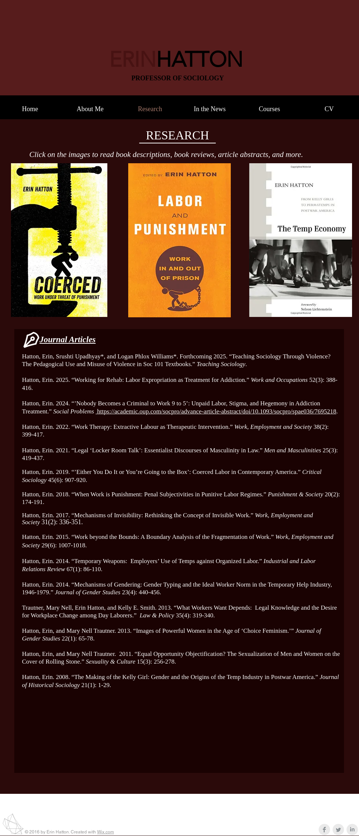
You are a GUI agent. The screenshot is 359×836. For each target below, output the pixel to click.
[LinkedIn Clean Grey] (352, 829)
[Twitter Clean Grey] (338, 829)
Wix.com (105, 832)
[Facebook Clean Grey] (324, 829)
